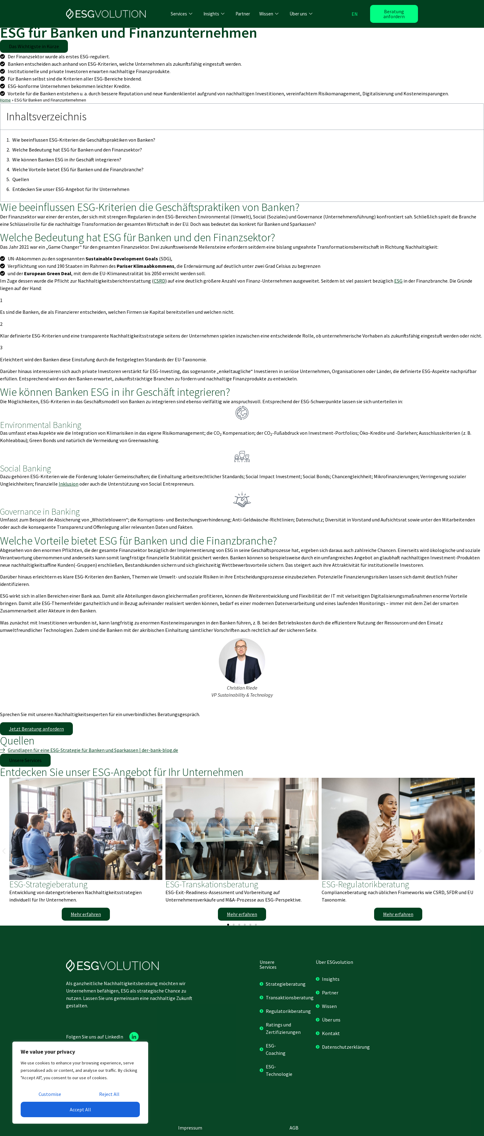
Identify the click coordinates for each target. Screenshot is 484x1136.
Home (5, 100)
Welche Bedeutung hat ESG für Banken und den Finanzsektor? (77, 150)
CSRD (159, 281)
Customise (50, 1094)
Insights (213, 14)
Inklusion (68, 484)
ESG (398, 281)
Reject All (109, 1094)
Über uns (301, 14)
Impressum (190, 1128)
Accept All (80, 1109)
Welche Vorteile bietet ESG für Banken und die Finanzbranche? (78, 169)
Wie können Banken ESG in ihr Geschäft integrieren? (66, 159)
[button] (34, 46)
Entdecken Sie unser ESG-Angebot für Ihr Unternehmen (70, 189)
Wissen (268, 14)
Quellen (20, 179)
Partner (243, 14)
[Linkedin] (134, 1036)
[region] (80, 1083)
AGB (294, 1128)
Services (181, 14)
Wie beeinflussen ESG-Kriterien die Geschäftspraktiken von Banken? (83, 140)
